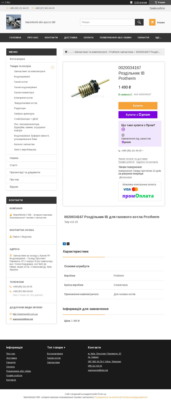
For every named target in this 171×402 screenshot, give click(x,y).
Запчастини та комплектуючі (91, 52)
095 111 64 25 (95, 366)
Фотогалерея (17, 59)
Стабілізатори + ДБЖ (26, 119)
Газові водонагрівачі (25, 87)
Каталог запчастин (24, 144)
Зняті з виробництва (25, 149)
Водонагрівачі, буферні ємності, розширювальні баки (31, 137)
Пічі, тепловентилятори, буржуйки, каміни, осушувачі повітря (29, 127)
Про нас (32, 37)
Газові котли (21, 82)
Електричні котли (23, 97)
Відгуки (14, 186)
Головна (15, 37)
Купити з (138, 114)
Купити (138, 105)
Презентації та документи (25, 172)
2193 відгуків (140, 2)
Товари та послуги (20, 66)
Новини (14, 158)
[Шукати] (139, 22)
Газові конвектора (24, 92)
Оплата (89, 37)
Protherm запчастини (121, 52)
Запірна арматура (24, 113)
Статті (13, 165)
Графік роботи (14, 375)
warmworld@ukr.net (23, 319)
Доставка (70, 37)
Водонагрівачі (22, 76)
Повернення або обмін (115, 37)
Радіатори (20, 108)
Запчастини (53, 362)
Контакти (51, 37)
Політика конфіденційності (134, 397)
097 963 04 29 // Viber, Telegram (104, 361)
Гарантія (143, 37)
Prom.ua (102, 394)
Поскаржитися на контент (106, 397)
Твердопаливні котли (25, 103)
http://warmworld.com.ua (25, 314)
